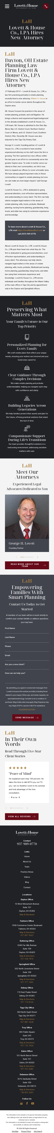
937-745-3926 (27, 1046)
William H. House (38, 98)
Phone (8, 646)
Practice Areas (27, 872)
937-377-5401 (27, 982)
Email (7, 655)
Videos (27, 877)
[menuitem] (15, 1131)
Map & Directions (27, 914)
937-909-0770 (27, 844)
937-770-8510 (27, 1002)
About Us (27, 861)
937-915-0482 (27, 1069)
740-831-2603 (27, 1092)
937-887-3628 (27, 1022)
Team (27, 867)
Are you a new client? (15, 664)
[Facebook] (27, 1103)
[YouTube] (32, 1103)
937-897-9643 (27, 935)
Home (27, 856)
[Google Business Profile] (21, 1103)
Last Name (10, 637)
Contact (27, 887)
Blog (27, 882)
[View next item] (38, 557)
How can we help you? (15, 673)
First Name (10, 628)
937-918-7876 (27, 959)
